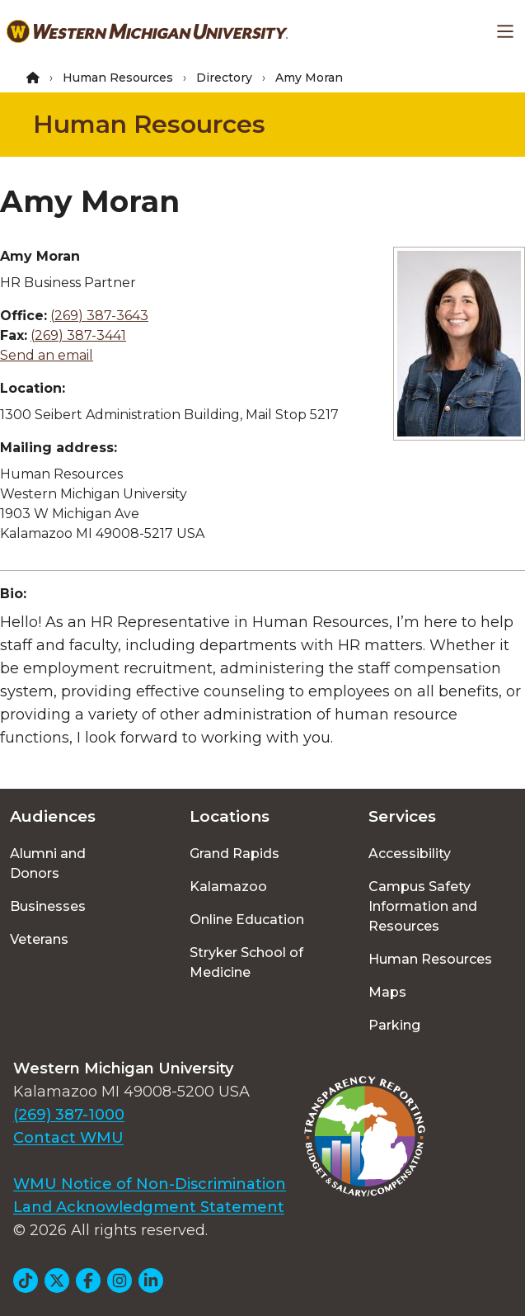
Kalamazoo (228, 886)
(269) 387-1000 (68, 1115)
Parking (394, 1025)
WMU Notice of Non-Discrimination (149, 1184)
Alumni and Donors (48, 863)
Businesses (48, 906)
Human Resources (118, 77)
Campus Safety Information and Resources (422, 906)
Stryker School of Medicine (246, 962)
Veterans (39, 939)
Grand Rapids (234, 853)
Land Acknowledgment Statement (148, 1207)
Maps (387, 992)
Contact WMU (68, 1138)
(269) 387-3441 (78, 335)
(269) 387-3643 (99, 315)
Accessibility (409, 853)
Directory (224, 77)
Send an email (46, 355)
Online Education (247, 919)
